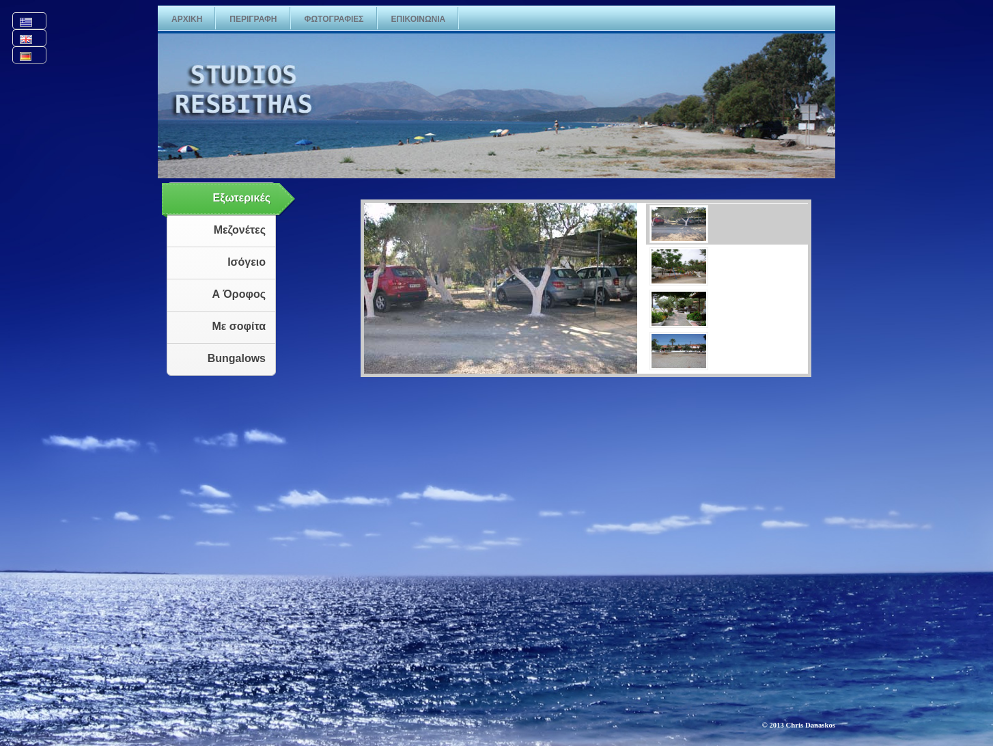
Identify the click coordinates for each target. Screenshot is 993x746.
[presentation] (727, 224)
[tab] (722, 224)
